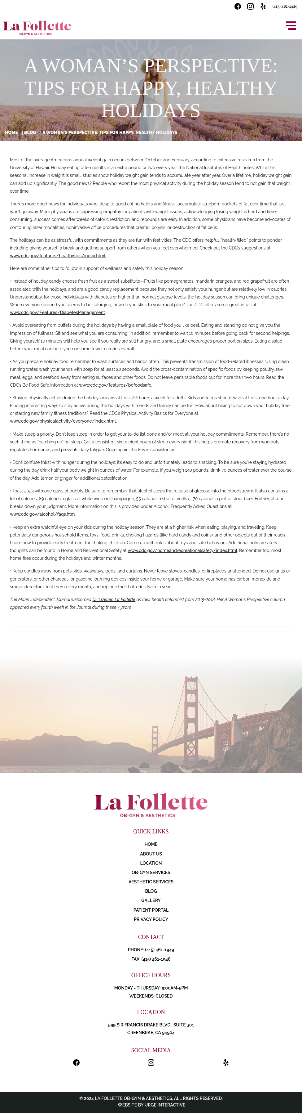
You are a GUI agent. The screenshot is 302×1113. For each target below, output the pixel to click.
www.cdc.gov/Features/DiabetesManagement (57, 312)
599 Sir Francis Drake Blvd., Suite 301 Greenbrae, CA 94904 (151, 1028)
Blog (30, 132)
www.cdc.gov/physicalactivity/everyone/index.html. (63, 421)
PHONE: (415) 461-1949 (151, 949)
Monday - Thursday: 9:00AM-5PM (151, 987)
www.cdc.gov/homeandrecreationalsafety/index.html (182, 550)
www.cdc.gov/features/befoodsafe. (115, 385)
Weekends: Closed (151, 996)
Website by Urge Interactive (151, 1104)
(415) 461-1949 (285, 6)
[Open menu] (291, 25)
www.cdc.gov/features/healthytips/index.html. (58, 255)
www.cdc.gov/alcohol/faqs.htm (42, 514)
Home (11, 132)
